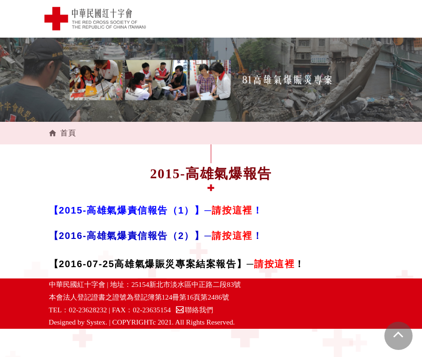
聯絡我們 (194, 310)
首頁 (68, 133)
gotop (398, 336)
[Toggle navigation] (370, 18)
